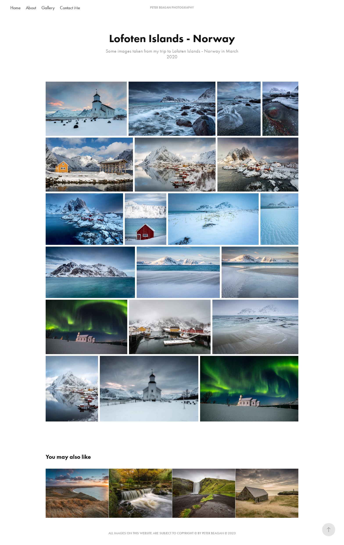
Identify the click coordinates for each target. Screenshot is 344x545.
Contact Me (70, 7)
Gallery (48, 7)
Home (15, 7)
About (31, 7)
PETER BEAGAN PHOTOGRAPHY (172, 7)
